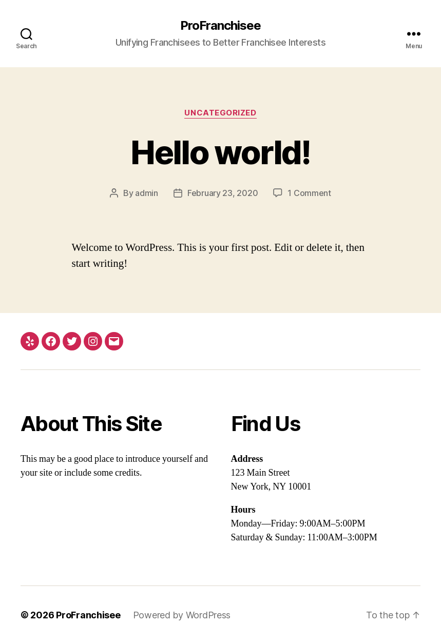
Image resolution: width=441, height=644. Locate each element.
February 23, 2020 (222, 193)
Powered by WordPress (182, 615)
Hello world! (220, 152)
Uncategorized (220, 113)
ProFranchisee (220, 25)
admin (146, 193)
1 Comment (309, 193)
